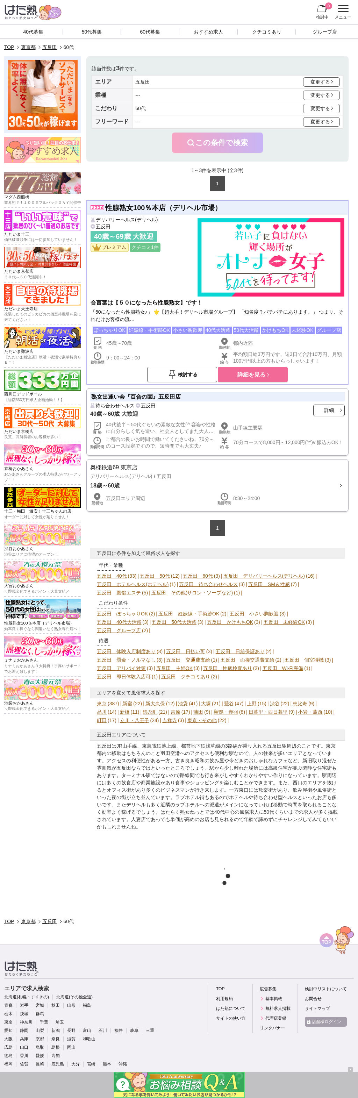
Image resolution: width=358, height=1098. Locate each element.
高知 (55, 1055)
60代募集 (150, 32)
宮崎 (91, 1064)
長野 (71, 1030)
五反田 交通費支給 (188, 660)
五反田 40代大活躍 (119, 622)
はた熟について (230, 1008)
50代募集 (92, 32)
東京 (102, 703)
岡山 (71, 1047)
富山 (87, 1030)
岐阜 (134, 1030)
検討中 (324, 10)
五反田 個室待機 (304, 660)
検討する (188, 374)
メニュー (342, 12)
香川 (24, 1055)
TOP (9, 47)
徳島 (8, 1055)
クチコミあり (266, 32)
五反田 (49, 47)
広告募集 (268, 988)
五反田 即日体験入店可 (124, 676)
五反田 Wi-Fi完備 (283, 668)
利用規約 (224, 998)
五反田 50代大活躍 (174, 622)
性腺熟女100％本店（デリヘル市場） (163, 208)
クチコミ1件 (145, 247)
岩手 (24, 1005)
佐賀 (24, 1064)
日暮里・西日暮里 (268, 712)
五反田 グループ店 (119, 630)
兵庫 (24, 1038)
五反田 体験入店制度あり (126, 651)
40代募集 (33, 32)
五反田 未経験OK (284, 622)
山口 (24, 1047)
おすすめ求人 (208, 32)
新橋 (125, 712)
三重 (150, 1030)
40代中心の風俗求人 (236, 812)
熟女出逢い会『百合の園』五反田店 (136, 396)
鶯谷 (229, 703)
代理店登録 (275, 1018)
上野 (252, 703)
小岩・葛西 (310, 712)
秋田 (55, 1005)
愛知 (8, 1030)
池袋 (183, 703)
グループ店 (325, 32)
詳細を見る (251, 374)
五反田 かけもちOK (230, 622)
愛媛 (40, 1055)
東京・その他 (202, 720)
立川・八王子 (134, 720)
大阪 (8, 1038)
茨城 (24, 1013)
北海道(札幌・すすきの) (26, 996)
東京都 (28, 47)
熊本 (107, 1064)
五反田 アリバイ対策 (121, 668)
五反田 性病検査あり (227, 668)
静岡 (24, 1030)
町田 (102, 720)
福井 (118, 1030)
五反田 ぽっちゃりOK (122, 613)
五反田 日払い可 (185, 651)
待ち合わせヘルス (115, 405)
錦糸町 (150, 712)
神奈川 (26, 1022)
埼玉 (60, 1022)
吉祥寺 (169, 720)
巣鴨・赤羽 (226, 712)
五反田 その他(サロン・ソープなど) (192, 593)
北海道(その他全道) (74, 996)
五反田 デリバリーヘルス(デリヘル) (264, 576)
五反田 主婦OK (174, 668)
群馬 (40, 1013)
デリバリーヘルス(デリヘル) (127, 219)
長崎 (40, 1064)
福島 (87, 1005)
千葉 (44, 1022)
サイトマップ (317, 1008)
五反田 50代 (155, 576)
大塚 (206, 703)
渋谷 (275, 703)
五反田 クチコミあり (185, 676)
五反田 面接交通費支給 (247, 660)
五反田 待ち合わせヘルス (208, 584)
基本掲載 (273, 998)
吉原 (175, 712)
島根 (55, 1047)
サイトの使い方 (230, 1018)
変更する (320, 82)
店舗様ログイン (326, 1021)
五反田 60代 (198, 576)
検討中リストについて (326, 988)
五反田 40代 (112, 576)
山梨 (40, 1030)
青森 (8, 1005)
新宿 (127, 703)
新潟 (55, 1030)
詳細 (329, 410)
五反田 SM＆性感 (269, 584)
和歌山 (89, 1038)
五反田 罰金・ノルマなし (126, 660)
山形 (71, 1005)
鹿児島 (57, 1064)
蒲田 (198, 712)
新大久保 (155, 703)
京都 (40, 1038)
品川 (102, 712)
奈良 (55, 1038)
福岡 (8, 1064)
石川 (103, 1030)
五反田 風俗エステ (119, 593)
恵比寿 (300, 703)
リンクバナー (272, 1028)
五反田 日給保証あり (240, 651)
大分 (75, 1064)
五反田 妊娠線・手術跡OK (188, 613)
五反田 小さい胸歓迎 (254, 613)
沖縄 (123, 1064)
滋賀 (71, 1038)
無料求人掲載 (278, 1008)
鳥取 (40, 1047)
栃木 (8, 1013)
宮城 (40, 1005)
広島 (8, 1047)
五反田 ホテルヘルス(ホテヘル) (133, 584)
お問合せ (313, 998)
